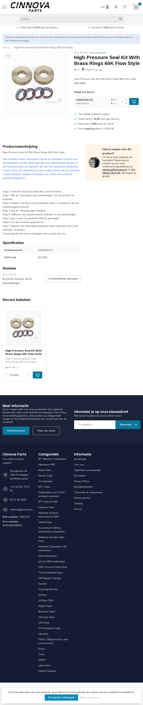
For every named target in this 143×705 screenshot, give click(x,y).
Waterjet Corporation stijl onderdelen (52, 548)
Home (6, 47)
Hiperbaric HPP (46, 464)
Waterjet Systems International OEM (48, 514)
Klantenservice (16, 430)
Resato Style (45, 475)
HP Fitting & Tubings (49, 578)
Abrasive (43, 633)
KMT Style (44, 486)
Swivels (42, 583)
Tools (41, 654)
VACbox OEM (45, 600)
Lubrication (44, 665)
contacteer (73, 37)
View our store (46, 430)
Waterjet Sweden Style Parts (51, 539)
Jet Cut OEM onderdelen (51, 561)
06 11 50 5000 (18, 499)
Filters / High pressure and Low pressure (53, 641)
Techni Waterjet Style (50, 572)
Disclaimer (80, 475)
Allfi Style (43, 622)
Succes (78, 509)
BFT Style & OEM (48, 501)
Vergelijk (14, 375)
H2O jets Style (46, 617)
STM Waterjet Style (49, 628)
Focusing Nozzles (48, 589)
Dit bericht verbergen (61, 697)
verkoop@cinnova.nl (114, 169)
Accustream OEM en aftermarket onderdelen (51, 529)
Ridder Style (45, 606)
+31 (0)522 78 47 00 (118, 171)
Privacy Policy (81, 481)
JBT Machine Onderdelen (52, 459)
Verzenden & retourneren (88, 492)
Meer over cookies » (89, 697)
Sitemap (78, 503)
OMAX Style (45, 522)
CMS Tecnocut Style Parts (52, 567)
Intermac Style (46, 507)
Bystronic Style (46, 611)
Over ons (79, 464)
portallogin (80, 459)
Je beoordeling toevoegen (63, 278)
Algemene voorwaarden (87, 470)
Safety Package (47, 671)
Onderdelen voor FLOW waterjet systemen (51, 494)
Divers (41, 648)
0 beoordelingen (97, 52)
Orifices (42, 595)
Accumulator (45, 481)
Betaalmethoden (83, 486)
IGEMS (42, 660)
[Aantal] (28, 375)
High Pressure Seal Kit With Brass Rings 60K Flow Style (43, 47)
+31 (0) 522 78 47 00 (20, 488)
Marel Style (44, 470)
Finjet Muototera (47, 556)
